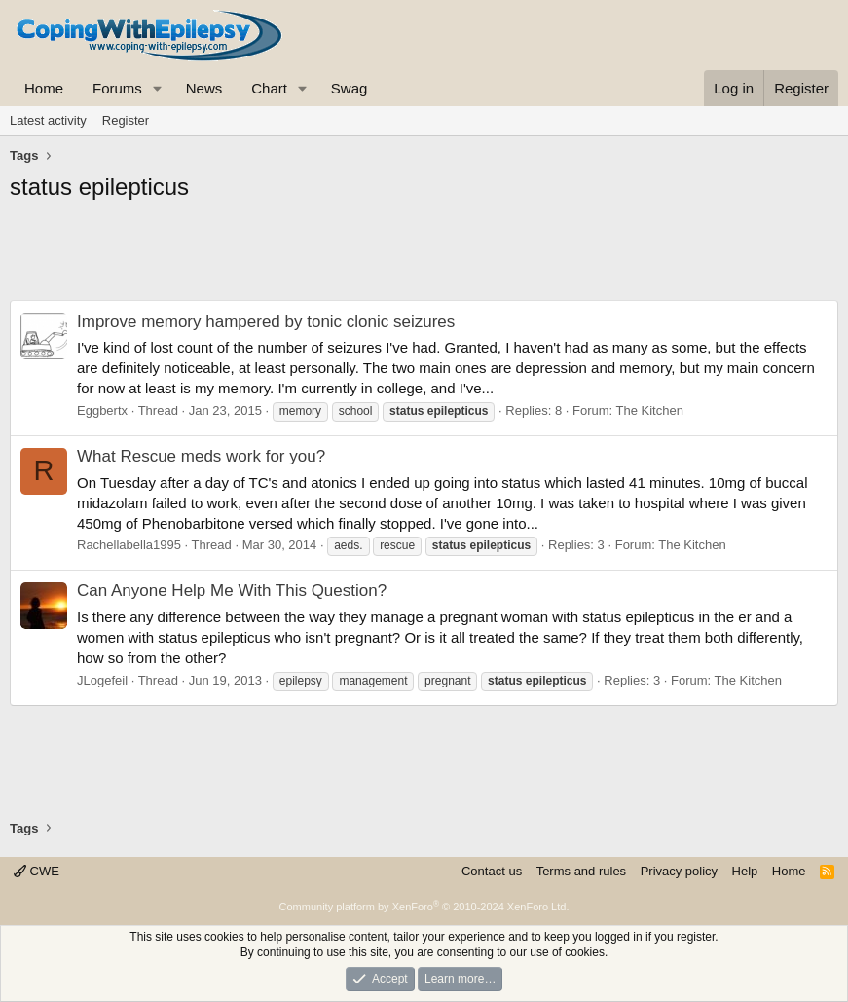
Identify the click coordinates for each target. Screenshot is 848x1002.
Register (125, 120)
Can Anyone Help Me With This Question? (232, 590)
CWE (36, 871)
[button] (157, 88)
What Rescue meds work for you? (201, 456)
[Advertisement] (424, 256)
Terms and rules (581, 871)
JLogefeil (102, 680)
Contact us (491, 871)
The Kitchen (649, 410)
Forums (117, 88)
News (204, 88)
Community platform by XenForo (424, 906)
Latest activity (48, 120)
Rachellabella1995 (129, 545)
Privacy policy (679, 871)
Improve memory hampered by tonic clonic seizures (266, 322)
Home (43, 88)
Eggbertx (102, 410)
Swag (349, 88)
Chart (269, 88)
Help (745, 871)
